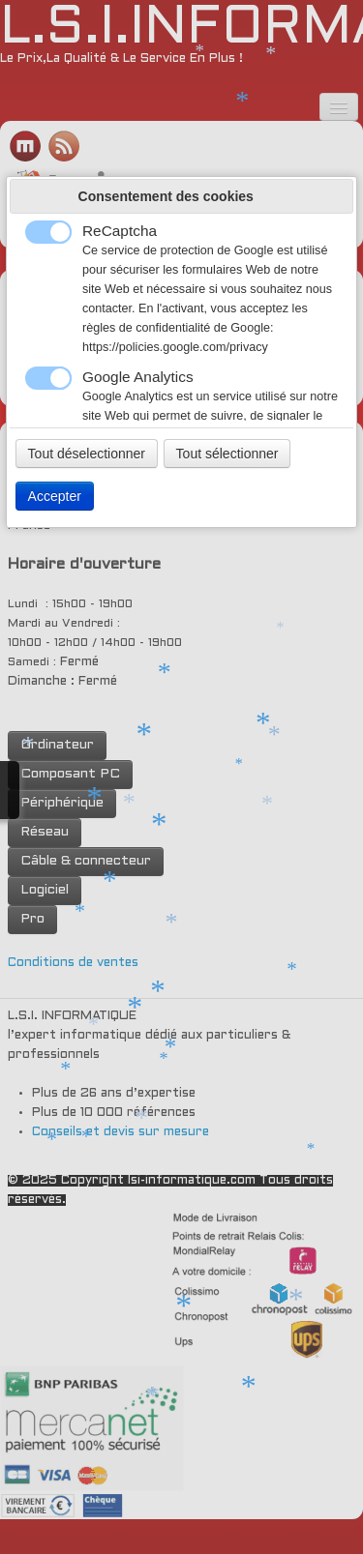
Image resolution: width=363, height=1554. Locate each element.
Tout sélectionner (227, 453)
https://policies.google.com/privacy (175, 347)
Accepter (54, 496)
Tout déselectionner (86, 453)
